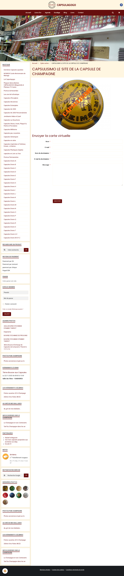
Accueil (28, 12)
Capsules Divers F (10, 179)
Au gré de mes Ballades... (12, 409)
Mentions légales (45, 570)
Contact (80, 12)
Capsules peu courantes (12, 133)
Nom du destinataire (42, 153)
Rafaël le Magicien (11, 438)
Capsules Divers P (10, 216)
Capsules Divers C (10, 168)
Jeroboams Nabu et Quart (12, 116)
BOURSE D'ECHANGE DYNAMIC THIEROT (14, 340)
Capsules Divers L (10, 201)
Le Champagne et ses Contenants (15, 423)
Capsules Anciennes (11, 102)
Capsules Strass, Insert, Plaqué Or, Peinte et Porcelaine (15, 125)
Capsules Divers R (10, 223)
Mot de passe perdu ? (17, 309)
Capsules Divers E (10, 175)
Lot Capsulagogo (9, 79)
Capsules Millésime (10, 129)
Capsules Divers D (10, 172)
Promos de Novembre (11, 91)
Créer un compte (7, 309)
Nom (47, 141)
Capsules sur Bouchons (12, 120)
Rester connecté (9, 304)
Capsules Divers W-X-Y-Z (12, 238)
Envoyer (57, 201)
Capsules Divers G (10, 183)
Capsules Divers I (9, 190)
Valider (7, 314)
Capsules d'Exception (11, 98)
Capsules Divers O (10, 212)
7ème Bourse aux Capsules (15, 372)
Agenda (47, 12)
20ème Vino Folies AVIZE (12, 397)
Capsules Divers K (10, 197)
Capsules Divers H (10, 186)
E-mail (47, 147)
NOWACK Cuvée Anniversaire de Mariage (14, 74)
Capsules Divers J (10, 194)
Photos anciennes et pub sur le (14, 361)
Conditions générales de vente (75, 570)
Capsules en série (10, 140)
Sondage (57, 12)
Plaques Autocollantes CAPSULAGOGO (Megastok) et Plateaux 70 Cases (14, 85)
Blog (65, 12)
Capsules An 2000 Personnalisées (15, 113)
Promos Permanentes (11, 157)
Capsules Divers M (10, 205)
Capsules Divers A (10, 161)
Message (46, 165)
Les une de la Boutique (11, 94)
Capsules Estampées (11, 105)
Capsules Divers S (10, 227)
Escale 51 (8, 444)
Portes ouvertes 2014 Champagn (15, 393)
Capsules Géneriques (11, 137)
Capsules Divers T (10, 230)
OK (26, 250)
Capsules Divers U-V (10, 234)
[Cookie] (5, 571)
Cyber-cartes (44, 63)
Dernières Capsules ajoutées (13, 70)
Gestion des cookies (58, 570)
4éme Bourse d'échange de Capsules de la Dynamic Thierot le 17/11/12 (15, 347)
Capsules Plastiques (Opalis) (13, 150)
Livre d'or (38, 12)
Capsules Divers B (10, 164)
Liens (72, 12)
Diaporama (7, 332)
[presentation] (71, 192)
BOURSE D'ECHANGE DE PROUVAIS (15, 335)
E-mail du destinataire (41, 159)
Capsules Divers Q (10, 219)
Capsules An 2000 (10, 109)
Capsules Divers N (10, 208)
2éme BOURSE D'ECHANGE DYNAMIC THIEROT (13, 327)
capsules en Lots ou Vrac (12, 153)
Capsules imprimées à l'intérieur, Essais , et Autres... (15, 145)
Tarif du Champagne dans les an (14, 426)
